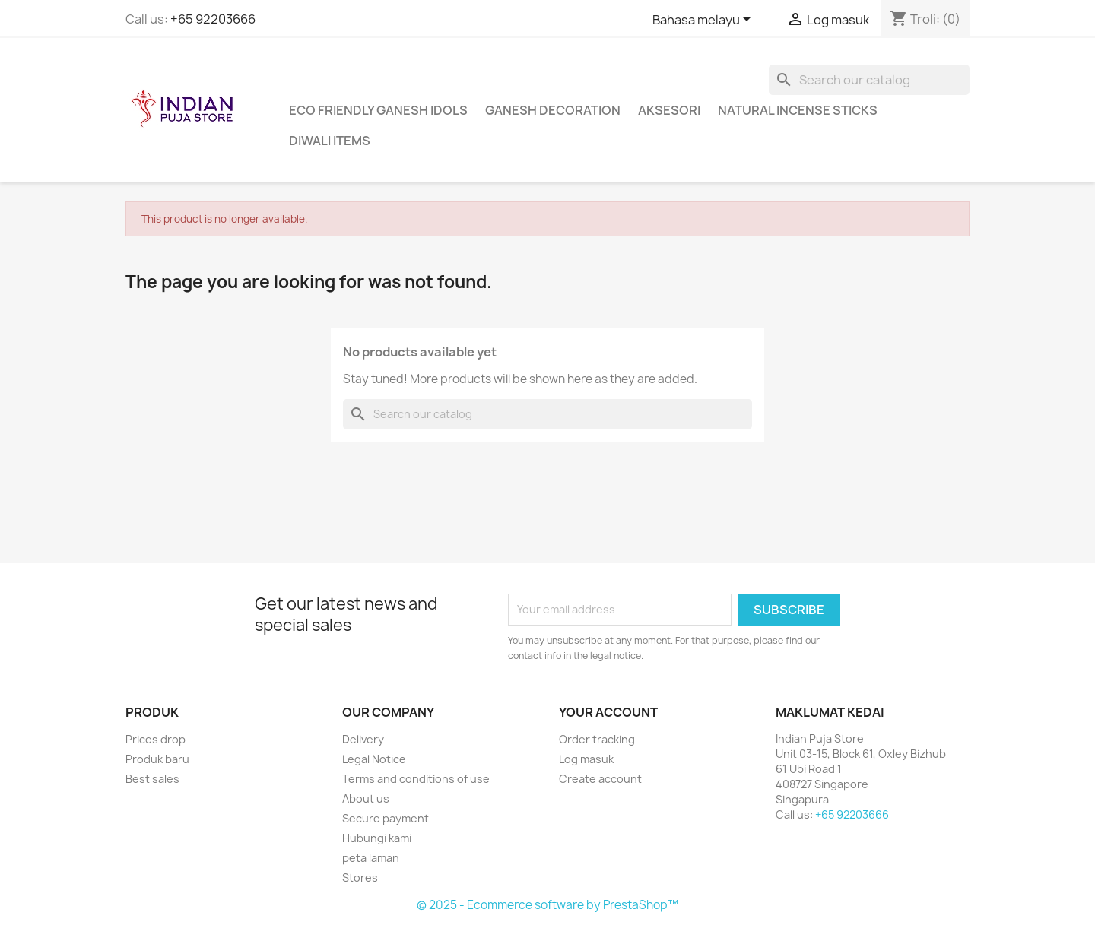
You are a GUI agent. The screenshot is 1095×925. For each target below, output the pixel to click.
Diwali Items (329, 140)
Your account (608, 712)
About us (365, 798)
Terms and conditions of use (416, 778)
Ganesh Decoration (552, 110)
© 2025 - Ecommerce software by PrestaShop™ (547, 905)
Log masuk (586, 759)
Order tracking (597, 739)
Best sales (152, 778)
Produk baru (157, 759)
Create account (600, 778)
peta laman (370, 858)
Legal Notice (374, 759)
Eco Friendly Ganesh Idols (378, 110)
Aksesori (669, 110)
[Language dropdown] (704, 20)
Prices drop (155, 739)
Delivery (363, 739)
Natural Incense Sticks (798, 110)
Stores (360, 877)
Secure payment (385, 818)
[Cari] (869, 80)
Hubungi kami (376, 838)
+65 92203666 (213, 19)
